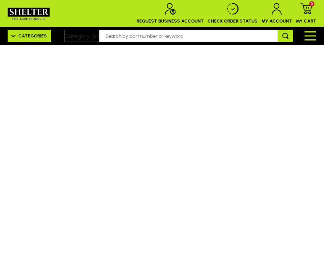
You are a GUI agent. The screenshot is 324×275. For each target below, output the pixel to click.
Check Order (233, 13)
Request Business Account (170, 13)
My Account (276, 13)
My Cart (306, 13)
